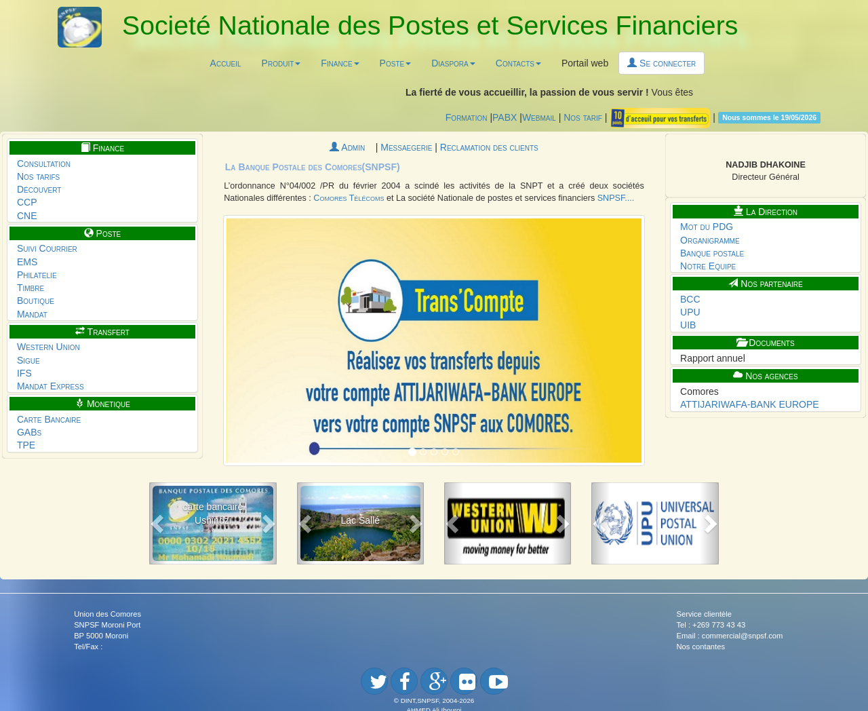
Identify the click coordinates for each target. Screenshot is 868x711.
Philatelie (37, 274)
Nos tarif (583, 116)
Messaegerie (407, 147)
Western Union (48, 346)
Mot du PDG (706, 226)
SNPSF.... (616, 198)
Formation (467, 116)
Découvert (39, 189)
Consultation (44, 163)
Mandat (32, 314)
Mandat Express (50, 386)
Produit (281, 63)
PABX (504, 116)
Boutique (35, 300)
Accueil (225, 63)
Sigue (28, 360)
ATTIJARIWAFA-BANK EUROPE (749, 404)
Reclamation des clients (489, 147)
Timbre (30, 287)
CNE (27, 215)
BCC (690, 299)
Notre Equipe (708, 266)
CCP (27, 202)
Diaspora (453, 63)
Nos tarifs (38, 176)
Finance (340, 63)
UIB (688, 325)
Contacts (518, 63)
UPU (690, 312)
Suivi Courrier (47, 248)
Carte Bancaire (49, 419)
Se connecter (661, 63)
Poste (396, 63)
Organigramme (710, 240)
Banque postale (712, 253)
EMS (27, 261)
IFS (24, 373)
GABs (29, 432)
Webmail (539, 116)
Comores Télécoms (348, 198)
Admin (353, 147)
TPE (26, 445)
